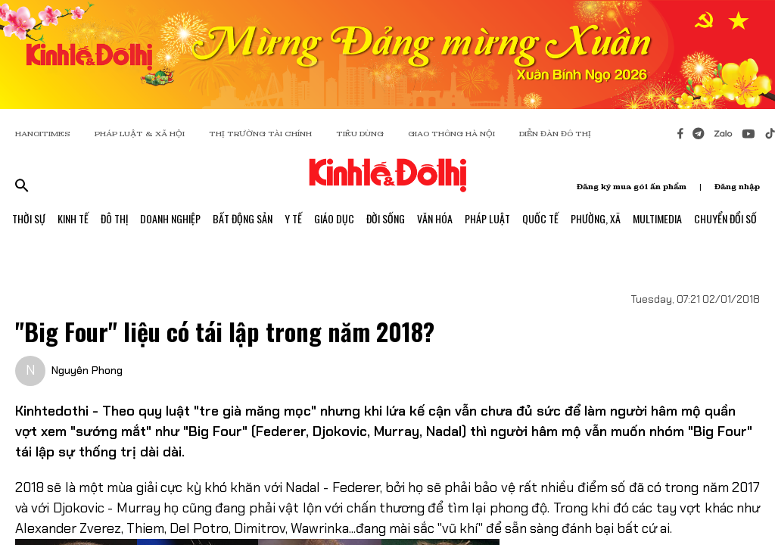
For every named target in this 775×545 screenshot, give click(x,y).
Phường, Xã (596, 218)
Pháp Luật (487, 218)
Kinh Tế (73, 218)
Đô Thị (114, 218)
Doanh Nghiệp (170, 218)
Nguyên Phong (87, 370)
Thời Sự (28, 218)
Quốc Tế (540, 218)
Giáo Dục (334, 218)
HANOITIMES (42, 134)
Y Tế (293, 218)
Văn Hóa (435, 218)
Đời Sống (385, 218)
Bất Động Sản (242, 218)
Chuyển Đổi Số (725, 218)
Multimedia (657, 218)
